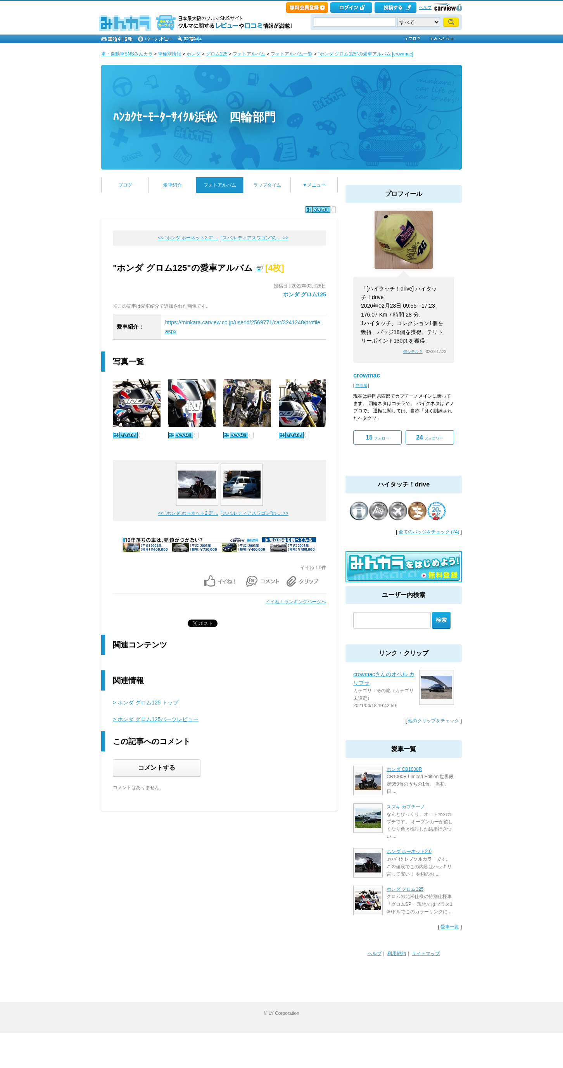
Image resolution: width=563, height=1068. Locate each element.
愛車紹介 (172, 185)
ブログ (125, 185)
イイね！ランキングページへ (296, 601)
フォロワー (430, 437)
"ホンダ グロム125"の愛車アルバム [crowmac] (365, 54)
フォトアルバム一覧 (292, 54)
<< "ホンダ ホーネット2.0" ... (188, 238)
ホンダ (193, 54)
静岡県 (361, 385)
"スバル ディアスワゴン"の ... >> (254, 238)
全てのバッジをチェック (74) (429, 532)
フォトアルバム (249, 54)
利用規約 (396, 953)
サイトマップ (426, 953)
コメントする (156, 767)
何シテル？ (413, 352)
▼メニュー (314, 185)
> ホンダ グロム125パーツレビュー (156, 719)
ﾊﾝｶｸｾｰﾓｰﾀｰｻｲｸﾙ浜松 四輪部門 (194, 117)
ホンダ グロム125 (304, 294)
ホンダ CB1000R (404, 769)
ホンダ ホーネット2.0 (409, 851)
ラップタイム (267, 185)
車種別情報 (169, 54)
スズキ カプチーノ (406, 807)
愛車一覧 (449, 927)
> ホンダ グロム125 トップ (145, 702)
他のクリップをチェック (433, 721)
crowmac (366, 375)
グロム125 (217, 54)
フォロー (377, 437)
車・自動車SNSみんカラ (127, 54)
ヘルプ (425, 7)
